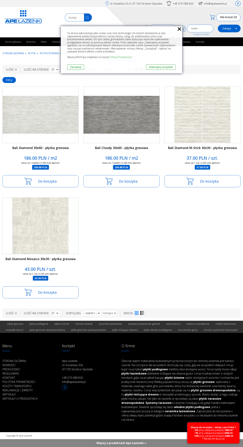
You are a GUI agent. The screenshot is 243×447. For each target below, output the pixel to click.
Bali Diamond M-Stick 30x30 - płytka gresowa (202, 148)
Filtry (9, 80)
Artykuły (9, 394)
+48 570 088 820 (183, 3)
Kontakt (200, 41)
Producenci (11, 369)
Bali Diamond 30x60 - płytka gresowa (40, 148)
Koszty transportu (16, 386)
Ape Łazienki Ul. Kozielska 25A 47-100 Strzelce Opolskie (77, 365)
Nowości (31, 41)
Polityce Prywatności (121, 57)
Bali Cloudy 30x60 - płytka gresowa (121, 148)
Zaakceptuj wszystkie (161, 67)
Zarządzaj (75, 67)
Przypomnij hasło (201, 34)
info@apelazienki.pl (215, 3)
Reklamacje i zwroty (17, 390)
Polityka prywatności (18, 382)
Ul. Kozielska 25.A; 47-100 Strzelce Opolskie (136, 3)
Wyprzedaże (184, 41)
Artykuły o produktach (20, 399)
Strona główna (13, 41)
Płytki (43, 41)
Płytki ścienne (49, 53)
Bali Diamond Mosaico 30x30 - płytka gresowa (40, 259)
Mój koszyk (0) (228, 17)
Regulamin (10, 373)
